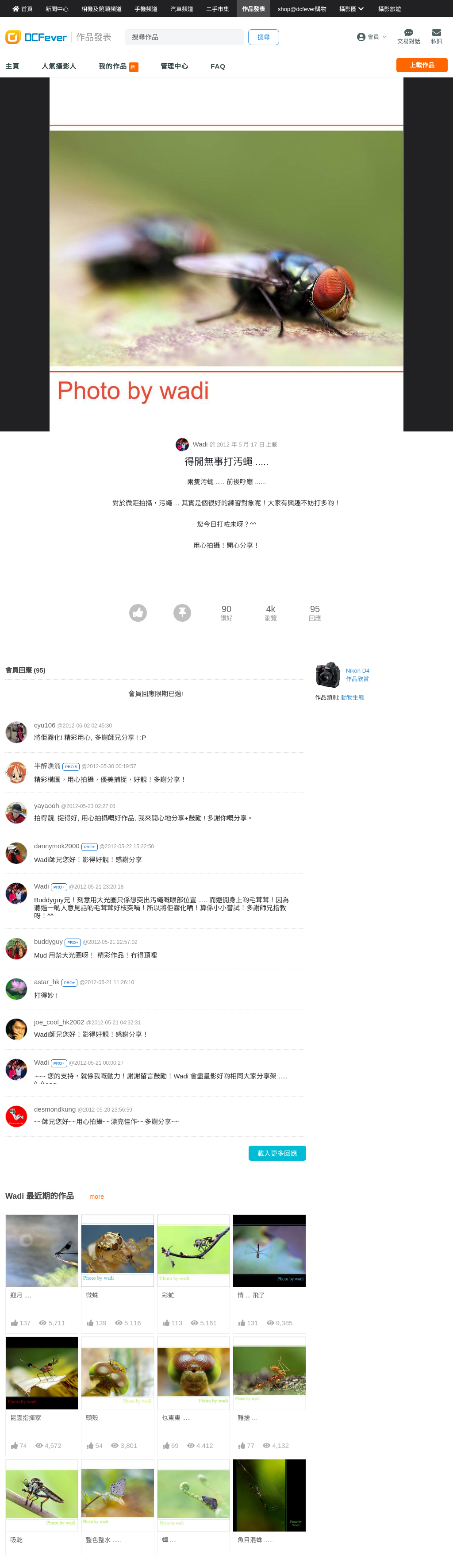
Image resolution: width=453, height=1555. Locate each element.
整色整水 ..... (103, 1539)
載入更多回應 (277, 1153)
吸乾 (16, 1539)
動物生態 (352, 697)
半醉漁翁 (47, 766)
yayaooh (46, 805)
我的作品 (118, 67)
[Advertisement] (226, 580)
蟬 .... (169, 1539)
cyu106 (44, 725)
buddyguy (48, 941)
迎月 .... (20, 1295)
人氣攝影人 (59, 66)
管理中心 (175, 66)
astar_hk (47, 981)
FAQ (218, 66)
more (96, 1196)
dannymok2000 (57, 846)
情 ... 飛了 (251, 1295)
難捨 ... (247, 1417)
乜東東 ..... (176, 1417)
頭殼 (92, 1417)
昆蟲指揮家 (25, 1417)
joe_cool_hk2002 (59, 1022)
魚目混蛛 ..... (255, 1539)
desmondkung (55, 1109)
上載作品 (422, 65)
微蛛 (92, 1295)
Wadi (193, 444)
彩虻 (168, 1295)
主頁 (12, 66)
